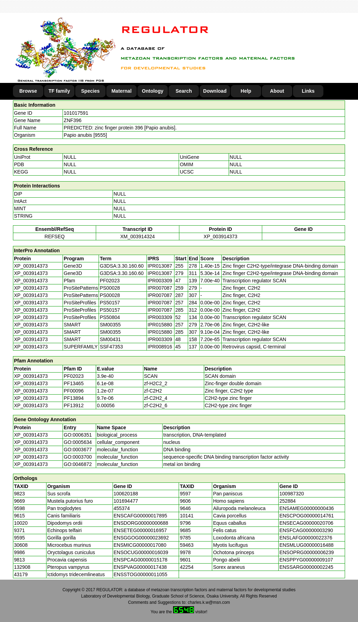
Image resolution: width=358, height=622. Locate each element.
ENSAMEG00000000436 (306, 508)
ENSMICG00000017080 (140, 545)
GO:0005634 (78, 442)
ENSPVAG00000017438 (140, 567)
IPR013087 (160, 266)
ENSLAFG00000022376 (305, 537)
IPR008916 (160, 346)
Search (184, 91)
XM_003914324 (137, 236)
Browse (28, 91)
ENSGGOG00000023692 (141, 537)
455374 (122, 508)
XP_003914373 (220, 236)
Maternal (122, 91)
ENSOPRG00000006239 (306, 552)
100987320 (291, 493)
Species (90, 91)
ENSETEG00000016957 (140, 530)
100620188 (126, 493)
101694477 (126, 501)
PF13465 (74, 383)
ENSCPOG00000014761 (306, 515)
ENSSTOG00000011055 (140, 574)
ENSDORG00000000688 (141, 523)
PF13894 (74, 398)
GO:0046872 (78, 464)
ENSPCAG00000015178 (140, 560)
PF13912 (74, 405)
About (277, 91)
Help (246, 91)
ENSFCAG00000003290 (306, 530)
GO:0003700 (78, 457)
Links (308, 91)
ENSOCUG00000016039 (141, 552)
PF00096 (74, 391)
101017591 (76, 113)
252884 (287, 501)
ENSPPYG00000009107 (306, 560)
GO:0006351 (78, 435)
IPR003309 (160, 280)
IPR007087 (160, 288)
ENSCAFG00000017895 (140, 515)
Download (215, 91)
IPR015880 (160, 324)
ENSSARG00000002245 (306, 567)
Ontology (152, 91)
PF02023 (74, 376)
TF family (59, 91)
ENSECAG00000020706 (306, 523)
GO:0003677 (78, 449)
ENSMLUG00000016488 (306, 545)
